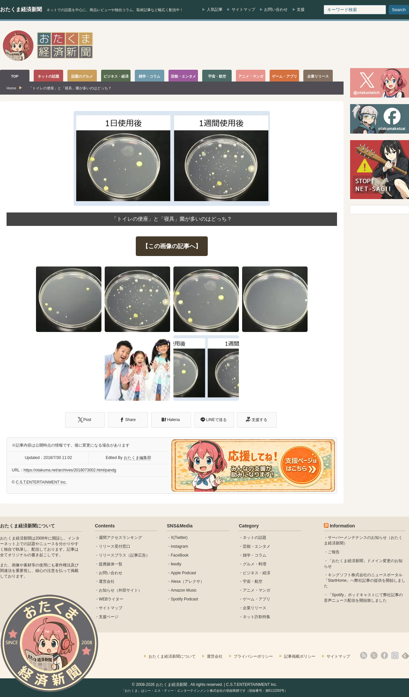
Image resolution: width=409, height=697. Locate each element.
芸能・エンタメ (256, 546)
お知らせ (107, 590)
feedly (176, 564)
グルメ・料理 (254, 564)
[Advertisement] (290, 45)
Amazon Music (184, 590)
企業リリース (254, 608)
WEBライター (111, 599)
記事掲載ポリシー (299, 656)
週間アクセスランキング (120, 537)
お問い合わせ (276, 9)
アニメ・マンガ (256, 590)
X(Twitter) (179, 537)
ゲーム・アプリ (256, 599)
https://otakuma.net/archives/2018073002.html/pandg (70, 470)
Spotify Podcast (184, 599)
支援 (301, 9)
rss (363, 655)
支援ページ (108, 616)
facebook (384, 655)
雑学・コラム (254, 555)
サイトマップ (243, 9)
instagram (179, 546)
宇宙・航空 (252, 581)
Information (342, 525)
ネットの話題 (254, 537)
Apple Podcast (183, 573)
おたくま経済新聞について (27, 525)
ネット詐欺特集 (256, 616)
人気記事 (214, 9)
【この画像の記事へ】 (171, 246)
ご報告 (334, 552)
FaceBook (179, 555)
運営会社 (107, 581)
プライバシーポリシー (253, 656)
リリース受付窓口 (114, 546)
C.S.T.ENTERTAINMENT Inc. (41, 482)
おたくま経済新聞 (21, 9)
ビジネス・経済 (256, 573)
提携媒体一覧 (110, 564)
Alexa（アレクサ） (187, 581)
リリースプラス (112, 555)
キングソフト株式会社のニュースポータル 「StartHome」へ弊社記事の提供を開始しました (364, 580)
